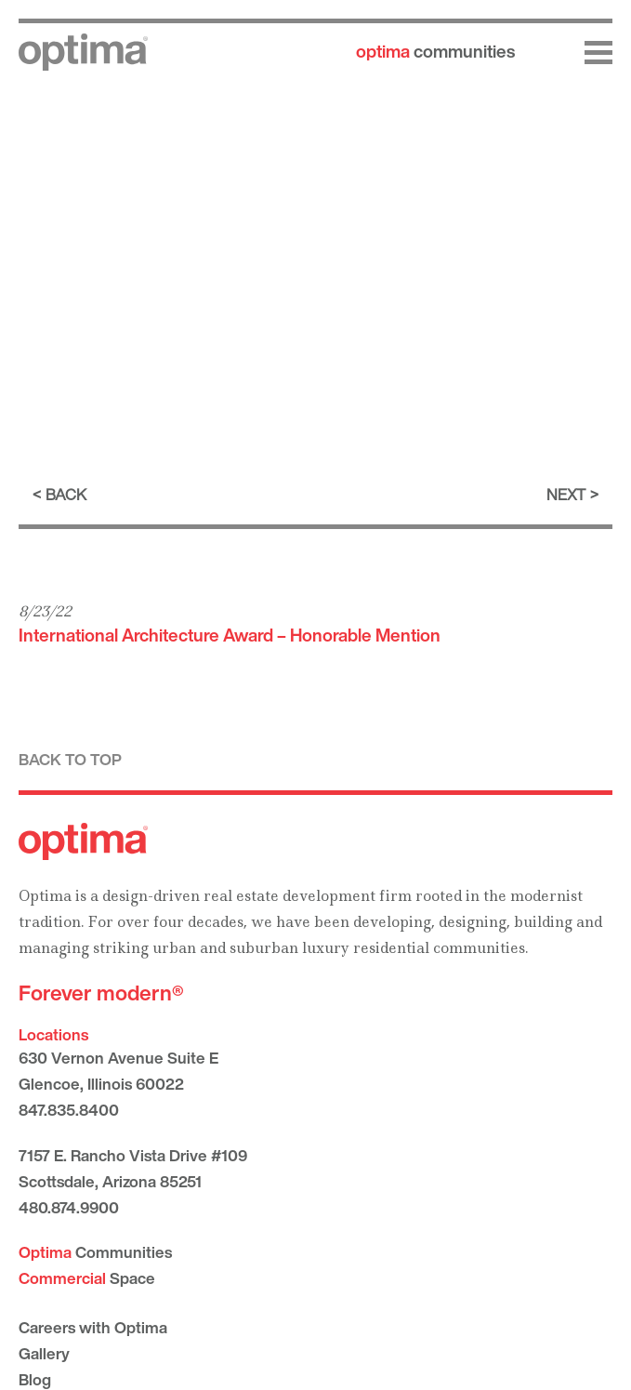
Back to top (70, 759)
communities (435, 51)
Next (565, 494)
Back (66, 494)
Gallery (44, 1353)
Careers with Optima (93, 1327)
